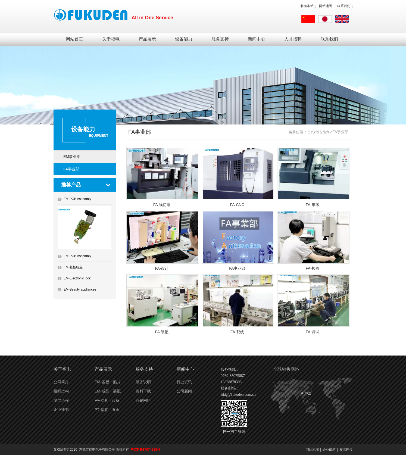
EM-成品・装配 (108, 391)
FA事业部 (71, 169)
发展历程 (61, 400)
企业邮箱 (329, 449)
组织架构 (61, 391)
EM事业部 (71, 156)
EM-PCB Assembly (77, 199)
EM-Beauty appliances (80, 289)
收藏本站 (307, 6)
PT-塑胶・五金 (107, 409)
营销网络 (143, 400)
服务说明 (143, 382)
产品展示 (147, 39)
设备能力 (183, 39)
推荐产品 (71, 185)
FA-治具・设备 (107, 400)
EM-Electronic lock (77, 278)
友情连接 (345, 449)
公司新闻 (184, 391)
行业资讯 (184, 382)
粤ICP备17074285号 (145, 449)
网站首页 (74, 39)
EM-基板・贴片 (108, 382)
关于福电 (111, 39)
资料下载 (143, 391)
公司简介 (61, 382)
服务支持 (220, 39)
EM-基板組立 (73, 267)
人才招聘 (293, 39)
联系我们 (343, 6)
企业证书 (61, 409)
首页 (310, 132)
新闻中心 (256, 39)
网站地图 (325, 6)
